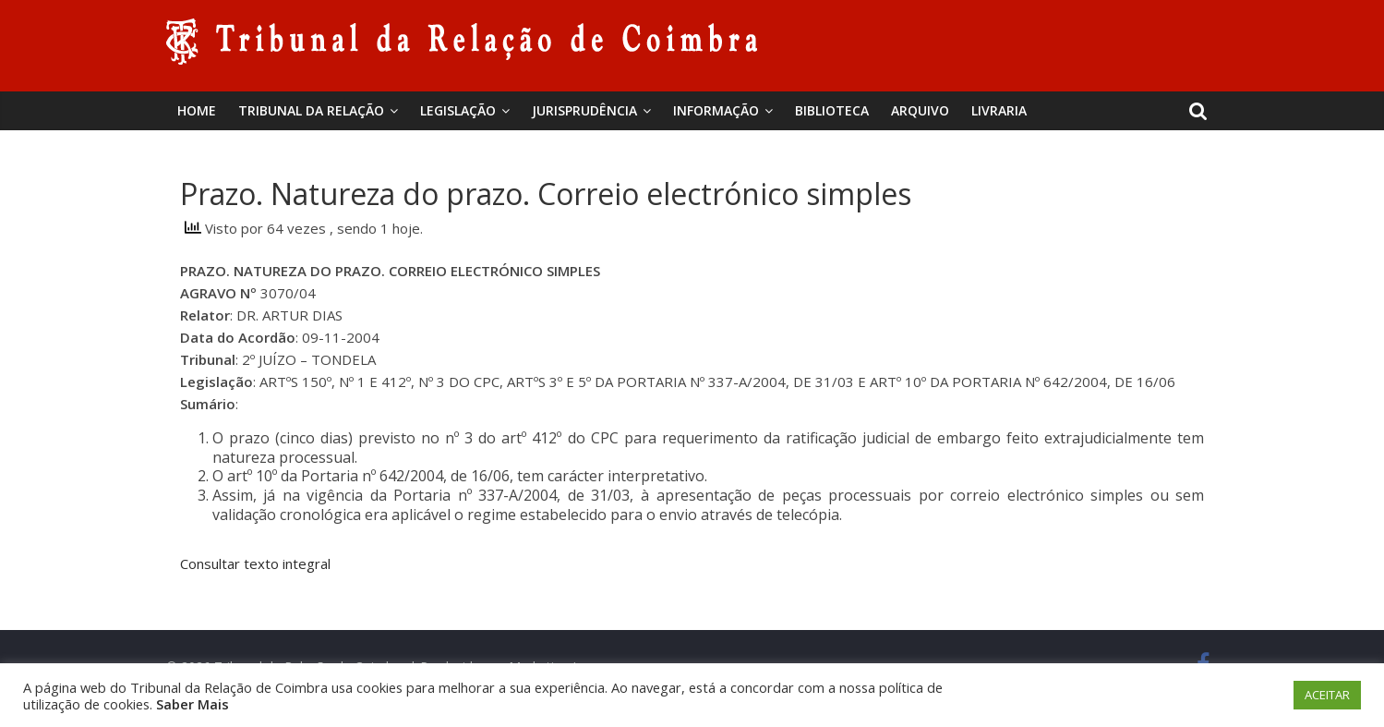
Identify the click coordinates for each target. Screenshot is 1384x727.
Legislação (458, 110)
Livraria (999, 110)
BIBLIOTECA (832, 110)
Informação (716, 110)
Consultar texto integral (255, 563)
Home (196, 110)
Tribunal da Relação (311, 110)
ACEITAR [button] (1327, 694)
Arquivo (920, 110)
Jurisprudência (584, 110)
